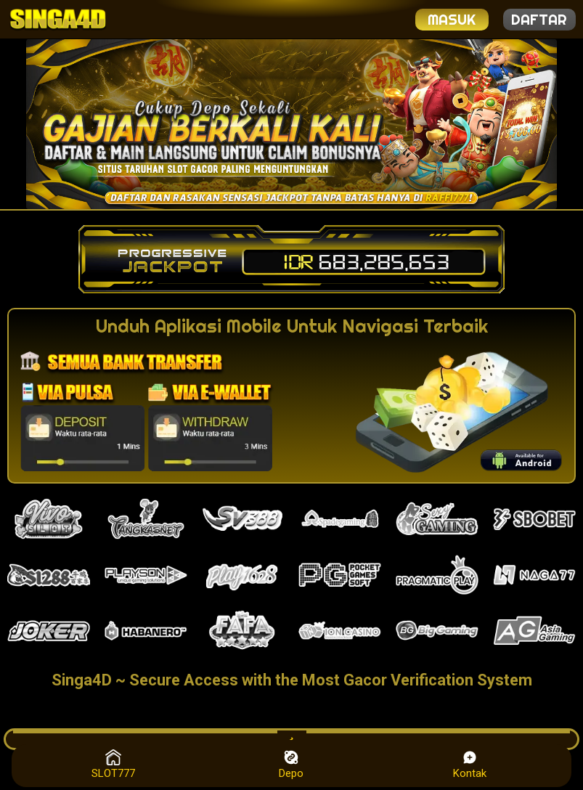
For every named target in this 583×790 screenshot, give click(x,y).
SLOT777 (113, 764)
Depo (291, 764)
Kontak (469, 764)
